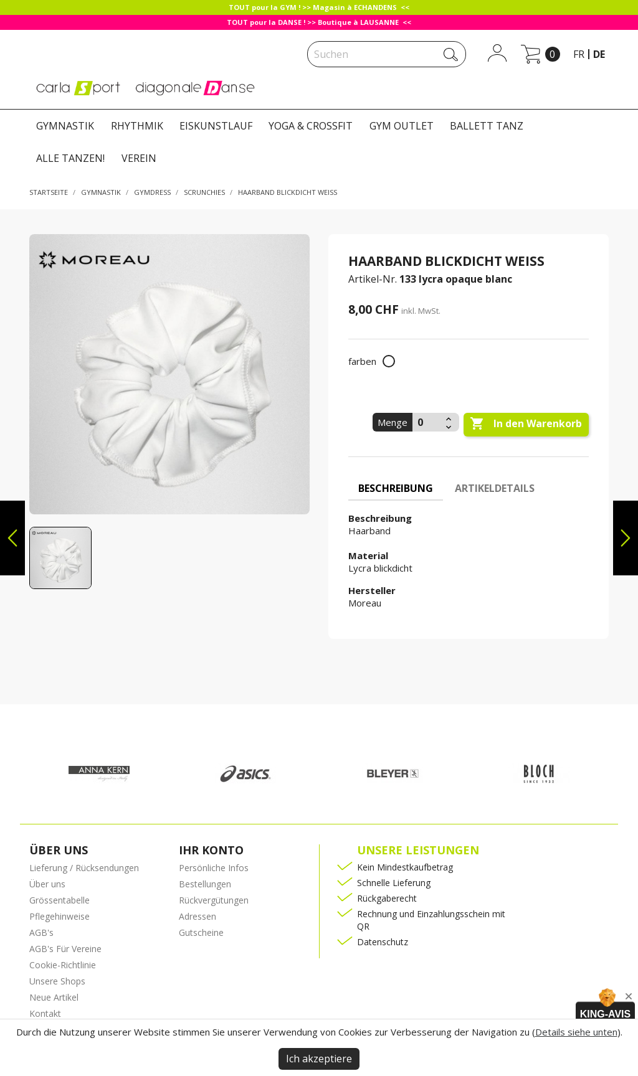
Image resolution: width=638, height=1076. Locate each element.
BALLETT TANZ (486, 126)
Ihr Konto (211, 849)
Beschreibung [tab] (395, 488)
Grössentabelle (59, 900)
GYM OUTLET (401, 126)
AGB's (41, 932)
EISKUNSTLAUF (215, 126)
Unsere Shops (57, 981)
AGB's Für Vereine (65, 949)
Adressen (197, 916)
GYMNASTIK (65, 126)
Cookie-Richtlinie (62, 965)
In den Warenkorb (526, 424)
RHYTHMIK (137, 126)
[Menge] (427, 422)
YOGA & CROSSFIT (311, 126)
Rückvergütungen (214, 900)
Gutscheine (201, 932)
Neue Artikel (54, 997)
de (599, 54)
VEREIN (138, 158)
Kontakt (45, 1013)
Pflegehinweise (59, 916)
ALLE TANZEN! (70, 158)
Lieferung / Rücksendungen (84, 868)
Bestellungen (205, 884)
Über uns (47, 884)
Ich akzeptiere (319, 1058)
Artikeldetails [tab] (495, 488)
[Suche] (386, 54)
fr (578, 54)
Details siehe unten (576, 1032)
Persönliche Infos (214, 868)
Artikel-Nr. (372, 279)
